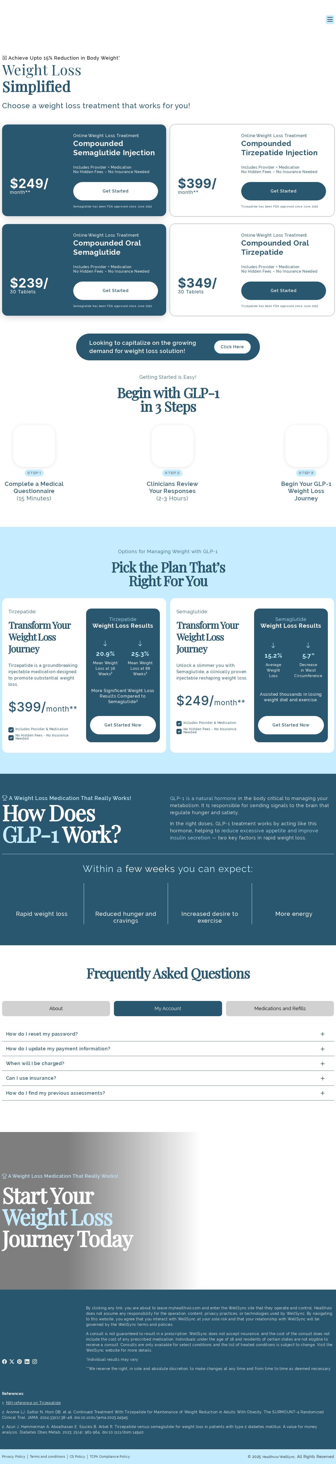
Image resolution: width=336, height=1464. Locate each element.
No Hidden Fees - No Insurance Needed (42, 737)
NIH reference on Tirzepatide (33, 1403)
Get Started (116, 191)
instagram (34, 1361)
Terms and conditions (54, 1457)
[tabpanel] (168, 1063)
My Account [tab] (168, 1008)
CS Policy (89, 1457)
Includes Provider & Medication (41, 729)
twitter (11, 1361)
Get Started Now (122, 725)
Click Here (232, 346)
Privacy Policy (16, 1457)
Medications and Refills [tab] (280, 1008)
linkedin (27, 1361)
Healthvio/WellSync (276, 1457)
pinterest (19, 1361)
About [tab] (56, 1008)
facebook (4, 1361)
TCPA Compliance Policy (127, 1457)
